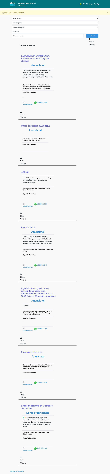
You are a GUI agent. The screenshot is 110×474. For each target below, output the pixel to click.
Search (92, 36)
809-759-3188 (40, 448)
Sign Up (96, 4)
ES (84, 4)
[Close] (107, 13)
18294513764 (40, 102)
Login (91, 4)
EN (80, 4)
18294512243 (40, 265)
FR (87, 4)
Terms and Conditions (17, 471)
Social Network (28, 104)
